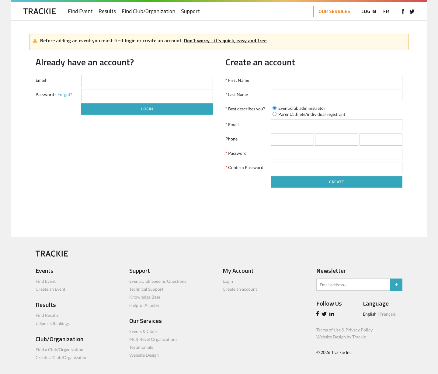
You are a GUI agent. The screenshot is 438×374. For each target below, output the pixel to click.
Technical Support (146, 289)
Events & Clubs (143, 331)
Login (228, 281)
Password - (54, 94)
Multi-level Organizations (153, 339)
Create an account (240, 289)
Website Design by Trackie (341, 336)
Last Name (236, 94)
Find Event (80, 11)
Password (236, 153)
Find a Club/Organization (59, 349)
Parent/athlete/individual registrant (311, 114)
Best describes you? (245, 108)
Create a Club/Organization (62, 357)
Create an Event (50, 289)
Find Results (47, 315)
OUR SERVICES (334, 11)
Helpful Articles (144, 305)
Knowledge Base (144, 297)
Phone (231, 138)
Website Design (144, 355)
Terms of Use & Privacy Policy (344, 329)
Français (388, 314)
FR (386, 11)
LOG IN (368, 11)
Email (41, 80)
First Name (237, 80)
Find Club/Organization (148, 11)
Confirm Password (244, 167)
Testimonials (141, 347)
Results (107, 11)
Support (190, 11)
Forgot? (64, 94)
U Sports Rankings (53, 323)
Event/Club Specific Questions (157, 281)
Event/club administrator (301, 108)
